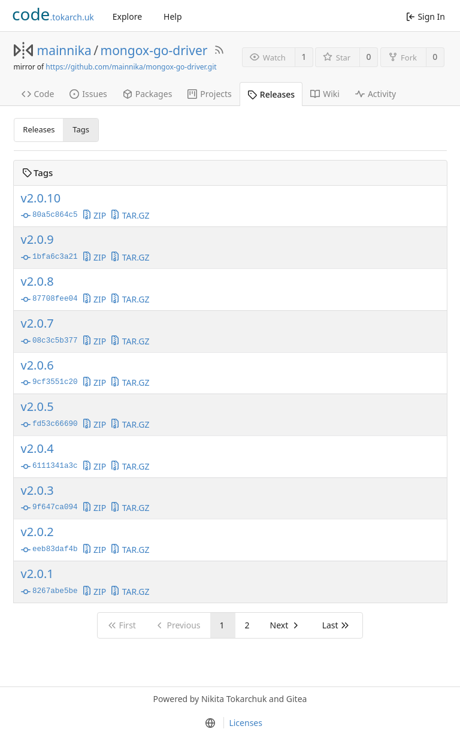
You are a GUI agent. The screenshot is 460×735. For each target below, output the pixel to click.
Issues (88, 93)
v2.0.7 (37, 323)
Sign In (425, 16)
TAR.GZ (129, 215)
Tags (80, 129)
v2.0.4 (37, 448)
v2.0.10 (41, 198)
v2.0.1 (37, 574)
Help (173, 16)
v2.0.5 (37, 407)
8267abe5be (49, 592)
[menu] (210, 723)
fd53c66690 (49, 424)
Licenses (245, 722)
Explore (127, 16)
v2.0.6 (37, 365)
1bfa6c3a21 (49, 257)
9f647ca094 (49, 508)
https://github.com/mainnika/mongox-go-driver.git (131, 67)
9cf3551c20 (49, 383)
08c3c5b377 (49, 341)
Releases (271, 94)
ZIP (94, 215)
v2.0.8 (37, 281)
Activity (375, 93)
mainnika (64, 50)
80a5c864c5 (49, 215)
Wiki (325, 93)
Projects (209, 93)
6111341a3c (49, 466)
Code (38, 93)
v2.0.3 (37, 490)
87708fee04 (49, 299)
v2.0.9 (37, 239)
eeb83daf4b (49, 550)
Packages (147, 93)
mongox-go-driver (154, 50)
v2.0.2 (37, 532)
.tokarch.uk (53, 14)
